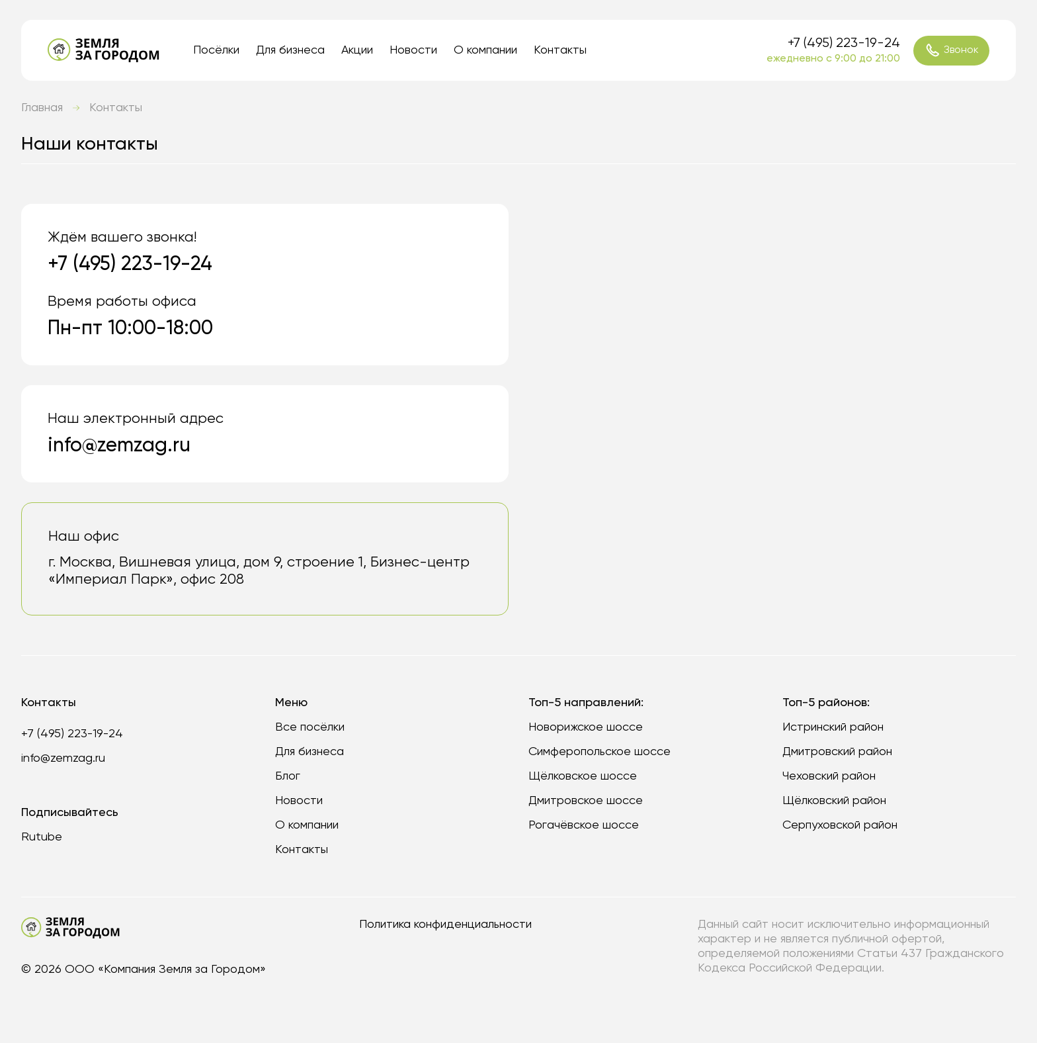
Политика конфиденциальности (445, 924)
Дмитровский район (837, 752)
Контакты (560, 50)
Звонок (952, 50)
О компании (485, 50)
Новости (413, 50)
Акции (357, 50)
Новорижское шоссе (585, 727)
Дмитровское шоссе (585, 801)
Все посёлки (310, 727)
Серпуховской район (839, 825)
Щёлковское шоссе (582, 776)
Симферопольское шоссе (599, 752)
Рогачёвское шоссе (583, 825)
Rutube (41, 837)
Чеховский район (829, 776)
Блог (287, 776)
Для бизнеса (290, 50)
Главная (42, 108)
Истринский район (833, 727)
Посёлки (216, 50)
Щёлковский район (834, 801)
